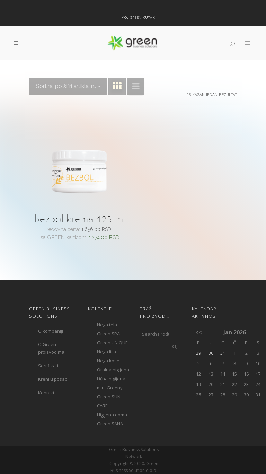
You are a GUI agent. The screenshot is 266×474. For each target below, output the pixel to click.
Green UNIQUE (112, 343)
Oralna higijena (113, 370)
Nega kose (108, 361)
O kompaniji (50, 331)
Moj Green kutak (138, 17)
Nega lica (106, 352)
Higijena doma (112, 415)
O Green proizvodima (51, 348)
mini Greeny (110, 388)
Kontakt (46, 392)
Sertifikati (48, 365)
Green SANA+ (111, 424)
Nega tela (107, 325)
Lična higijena (111, 379)
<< (198, 332)
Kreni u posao (53, 379)
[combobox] (68, 86)
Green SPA (108, 334)
